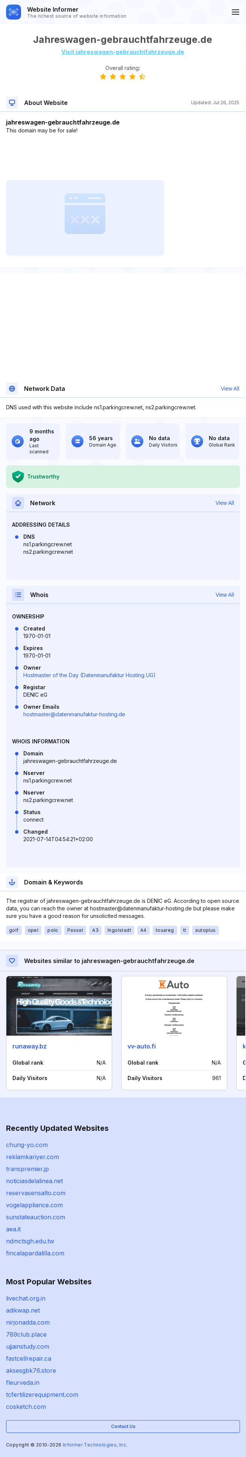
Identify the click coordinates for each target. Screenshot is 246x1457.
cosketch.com (26, 1406)
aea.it (13, 1229)
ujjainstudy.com (27, 1346)
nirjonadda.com (28, 1322)
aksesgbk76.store (31, 1370)
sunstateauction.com (35, 1217)
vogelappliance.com (34, 1205)
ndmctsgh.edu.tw (30, 1241)
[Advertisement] (122, 157)
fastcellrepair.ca (28, 1358)
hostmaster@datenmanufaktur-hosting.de (74, 714)
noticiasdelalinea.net (34, 1181)
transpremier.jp (27, 1169)
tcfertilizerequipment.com (42, 1394)
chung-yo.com (27, 1145)
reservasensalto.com (35, 1193)
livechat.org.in (26, 1298)
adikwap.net (23, 1310)
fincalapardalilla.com (35, 1253)
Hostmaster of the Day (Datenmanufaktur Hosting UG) (89, 675)
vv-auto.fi (142, 1046)
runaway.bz (29, 1046)
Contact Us (123, 1426)
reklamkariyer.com (32, 1157)
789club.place (26, 1334)
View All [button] (230, 389)
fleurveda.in (22, 1382)
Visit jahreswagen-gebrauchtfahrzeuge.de (122, 51)
